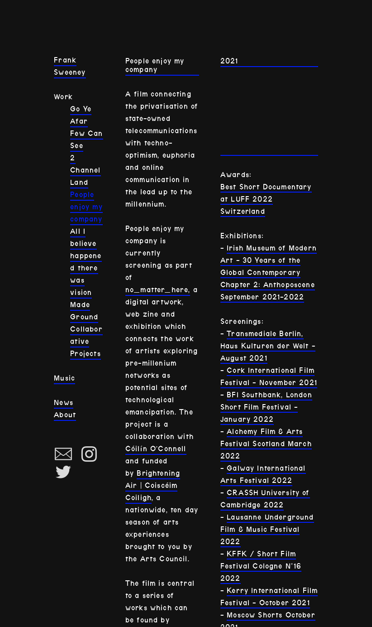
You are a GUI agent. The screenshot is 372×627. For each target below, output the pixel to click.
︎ (63, 472)
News (63, 402)
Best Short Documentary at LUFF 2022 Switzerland (266, 199)
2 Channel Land (85, 170)
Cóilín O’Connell (155, 448)
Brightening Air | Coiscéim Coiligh (152, 485)
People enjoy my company (86, 206)
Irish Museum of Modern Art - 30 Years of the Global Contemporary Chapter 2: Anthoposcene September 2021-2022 (268, 272)
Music (64, 378)
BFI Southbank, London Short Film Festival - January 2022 (266, 407)
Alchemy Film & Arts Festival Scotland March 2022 (266, 443)
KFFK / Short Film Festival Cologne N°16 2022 (261, 566)
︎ (89, 454)
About (65, 414)
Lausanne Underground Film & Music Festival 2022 (267, 529)
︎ (63, 454)
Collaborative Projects (86, 341)
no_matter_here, (158, 289)
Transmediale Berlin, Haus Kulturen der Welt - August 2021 (267, 345)
